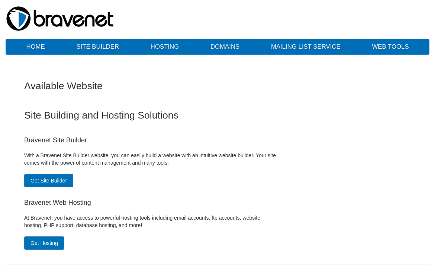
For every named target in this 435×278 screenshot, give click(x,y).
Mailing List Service (306, 46)
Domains (224, 46)
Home (35, 46)
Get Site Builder (48, 181)
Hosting (165, 46)
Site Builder (97, 46)
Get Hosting (44, 243)
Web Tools (390, 46)
